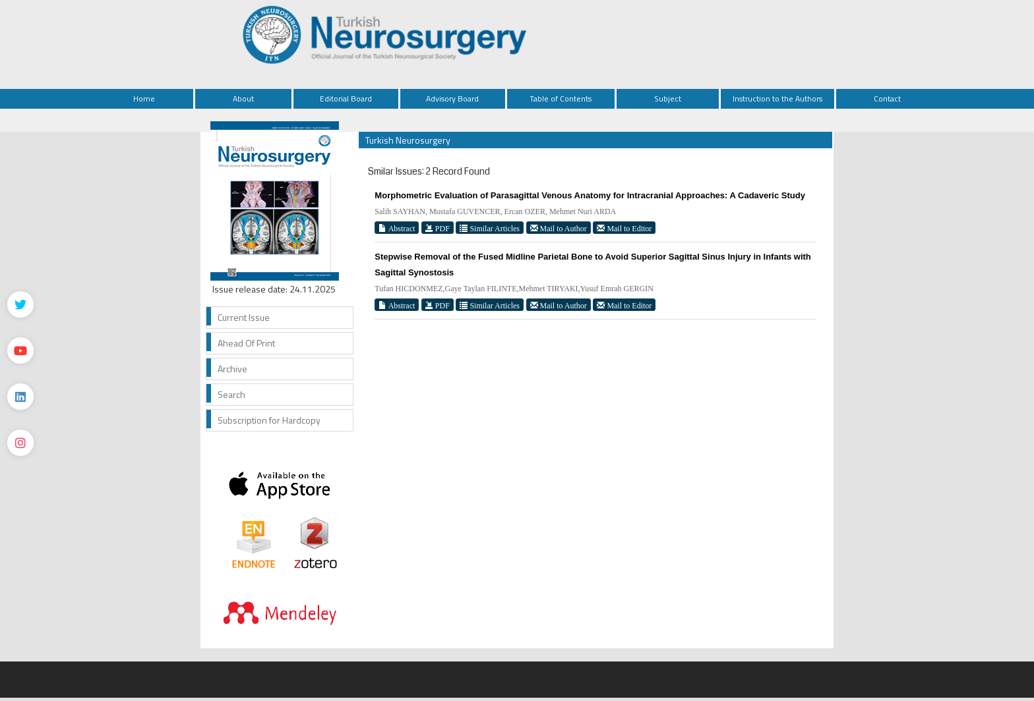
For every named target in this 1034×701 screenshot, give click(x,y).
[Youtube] (20, 350)
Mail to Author (558, 228)
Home (144, 98)
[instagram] (20, 443)
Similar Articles (490, 228)
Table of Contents (561, 98)
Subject (667, 98)
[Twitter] (20, 304)
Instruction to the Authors (777, 98)
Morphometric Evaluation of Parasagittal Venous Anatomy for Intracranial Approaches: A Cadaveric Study (590, 195)
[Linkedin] (20, 396)
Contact (887, 98)
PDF (437, 228)
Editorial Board (346, 98)
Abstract (397, 228)
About (243, 98)
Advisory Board (452, 98)
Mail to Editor (624, 228)
